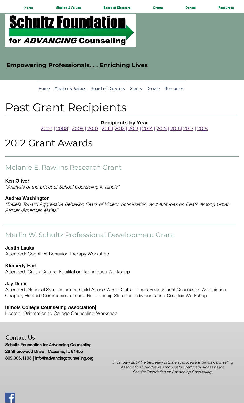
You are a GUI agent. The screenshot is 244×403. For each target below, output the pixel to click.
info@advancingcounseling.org (64, 358)
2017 (188, 128)
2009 (78, 128)
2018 (202, 128)
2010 (92, 128)
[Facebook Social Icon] (10, 398)
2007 (46, 128)
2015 (162, 128)
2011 (107, 128)
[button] (60, 7)
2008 (62, 128)
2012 (120, 128)
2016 (175, 128)
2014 (147, 128)
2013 (133, 128)
